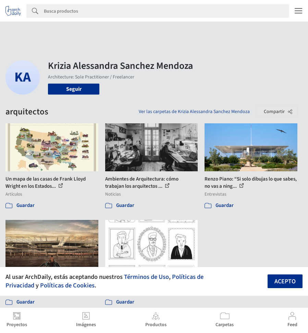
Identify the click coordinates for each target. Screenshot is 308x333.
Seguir (74, 89)
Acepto (285, 281)
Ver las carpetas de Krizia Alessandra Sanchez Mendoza (194, 111)
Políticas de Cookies (67, 285)
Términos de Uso (146, 276)
